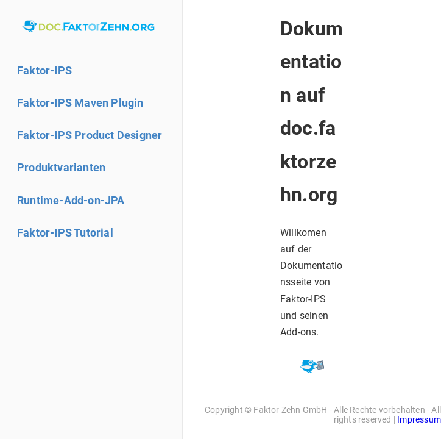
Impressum (419, 419)
